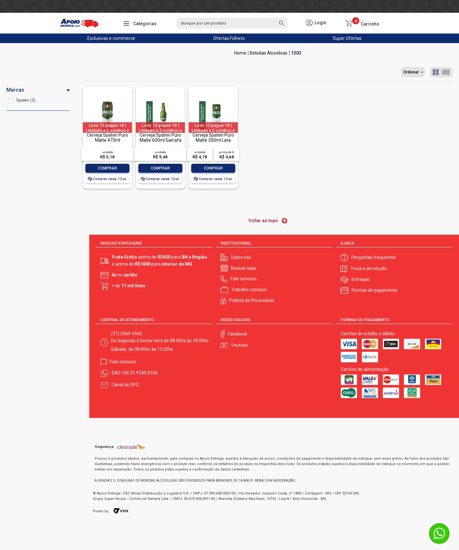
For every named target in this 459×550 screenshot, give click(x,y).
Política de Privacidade (251, 300)
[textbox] (232, 23)
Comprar (107, 168)
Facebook (237, 333)
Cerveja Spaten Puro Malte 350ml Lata (213, 137)
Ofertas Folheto (229, 38)
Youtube (239, 345)
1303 (296, 53)
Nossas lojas (243, 268)
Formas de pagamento (374, 290)
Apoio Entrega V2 (240, 53)
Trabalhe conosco (249, 289)
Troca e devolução (368, 268)
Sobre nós (241, 257)
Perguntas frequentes (373, 257)
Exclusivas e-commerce (111, 38)
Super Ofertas (347, 38)
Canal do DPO (125, 384)
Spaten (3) (25, 100)
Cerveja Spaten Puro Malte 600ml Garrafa (160, 137)
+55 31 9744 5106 (139, 372)
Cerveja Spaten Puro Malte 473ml (107, 137)
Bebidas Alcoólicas (269, 53)
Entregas (361, 279)
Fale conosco (243, 278)
